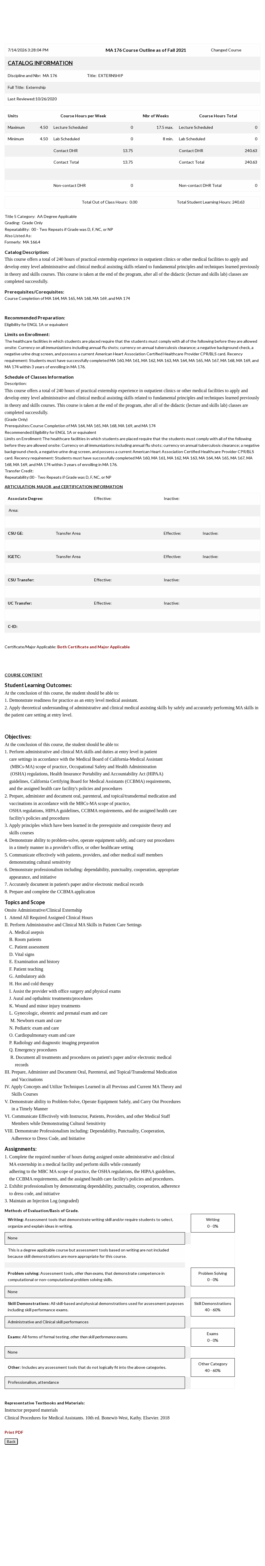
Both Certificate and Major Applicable (93, 646)
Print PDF (14, 1432)
